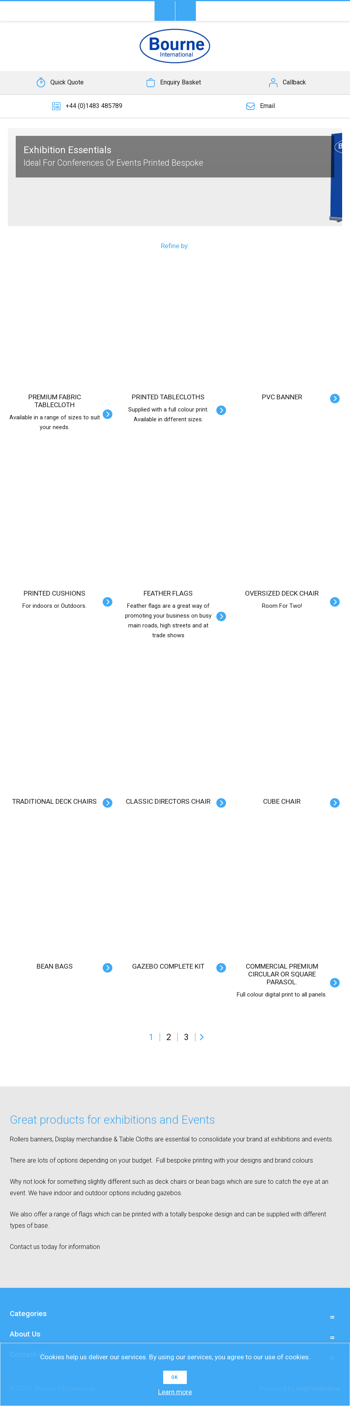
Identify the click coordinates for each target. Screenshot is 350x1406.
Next (201, 1037)
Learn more (175, 1392)
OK (174, 1377)
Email (267, 106)
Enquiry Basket (180, 82)
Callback (294, 82)
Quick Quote (67, 82)
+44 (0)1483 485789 (94, 106)
